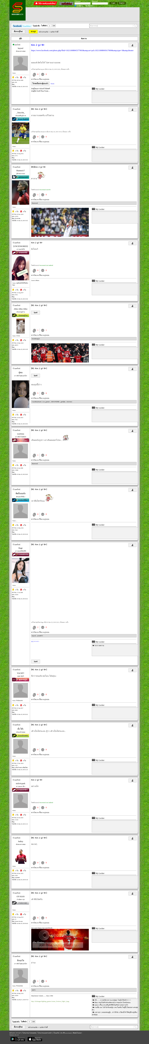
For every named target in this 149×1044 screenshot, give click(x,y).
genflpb (63, 402)
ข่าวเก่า (18, 1033)
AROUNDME (55, 402)
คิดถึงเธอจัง (20, 493)
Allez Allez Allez (20, 309)
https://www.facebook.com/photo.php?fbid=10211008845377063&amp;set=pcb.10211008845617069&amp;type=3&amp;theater (82, 50)
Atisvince (69, 402)
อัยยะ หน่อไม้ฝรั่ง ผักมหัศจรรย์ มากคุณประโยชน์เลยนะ (112, 1002)
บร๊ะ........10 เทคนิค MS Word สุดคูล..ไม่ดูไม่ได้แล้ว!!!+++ (112, 1000)
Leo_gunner (46, 402)
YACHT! (20, 673)
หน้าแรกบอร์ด (43, 32)
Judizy (20, 841)
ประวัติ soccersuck (66, 1033)
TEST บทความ (99, 645)
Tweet (52, 84)
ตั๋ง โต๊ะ (21, 729)
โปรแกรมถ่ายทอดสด (29, 1033)
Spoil (35, 312)
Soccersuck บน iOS (44, 189)
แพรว (33, 990)
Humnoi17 (20, 170)
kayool (20, 48)
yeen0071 (40, 636)
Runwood (35, 203)
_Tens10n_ (20, 113)
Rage (21, 548)
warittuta (20, 434)
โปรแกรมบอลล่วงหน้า (45, 1033)
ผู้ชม (21, 372)
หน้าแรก (12, 1033)
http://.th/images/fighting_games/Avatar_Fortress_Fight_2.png (50, 1001)
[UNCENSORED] (20, 246)
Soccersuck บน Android (46, 265)
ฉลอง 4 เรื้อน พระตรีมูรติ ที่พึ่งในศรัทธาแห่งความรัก (111, 1005)
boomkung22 (36, 339)
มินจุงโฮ (20, 960)
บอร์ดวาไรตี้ (54, 32)
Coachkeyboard (37, 402)
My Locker (98, 89)
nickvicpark (20, 783)
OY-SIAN (21, 896)
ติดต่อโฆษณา (77, 1033)
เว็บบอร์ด (56, 1033)
